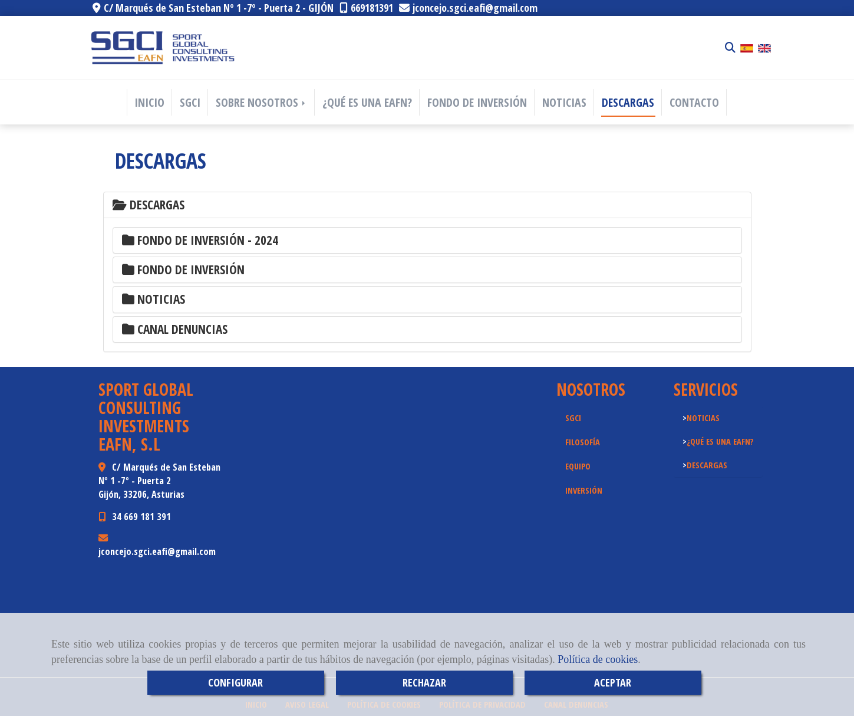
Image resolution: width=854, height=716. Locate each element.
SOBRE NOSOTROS (261, 102)
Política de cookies (598, 659)
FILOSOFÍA (582, 442)
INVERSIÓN (583, 490)
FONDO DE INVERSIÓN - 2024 (200, 240)
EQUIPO (578, 466)
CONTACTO (694, 102)
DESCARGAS (628, 102)
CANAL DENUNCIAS (174, 329)
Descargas (148, 204)
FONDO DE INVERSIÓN (477, 102)
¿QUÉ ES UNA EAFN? (367, 102)
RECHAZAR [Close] (424, 682)
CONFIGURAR (235, 682)
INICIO (149, 102)
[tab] (427, 205)
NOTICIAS (564, 102)
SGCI (190, 102)
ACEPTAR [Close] (612, 682)
